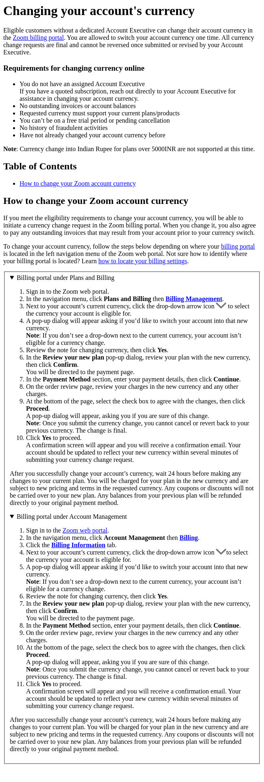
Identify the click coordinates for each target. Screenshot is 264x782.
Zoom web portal (85, 530)
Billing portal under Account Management (72, 516)
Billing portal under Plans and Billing (65, 277)
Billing (188, 537)
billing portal (238, 246)
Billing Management (194, 298)
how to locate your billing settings (142, 261)
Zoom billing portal (38, 37)
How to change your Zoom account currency (78, 183)
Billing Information (78, 545)
